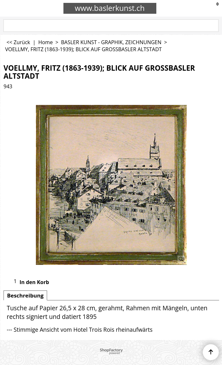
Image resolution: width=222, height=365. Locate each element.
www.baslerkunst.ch (110, 8)
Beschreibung (25, 295)
